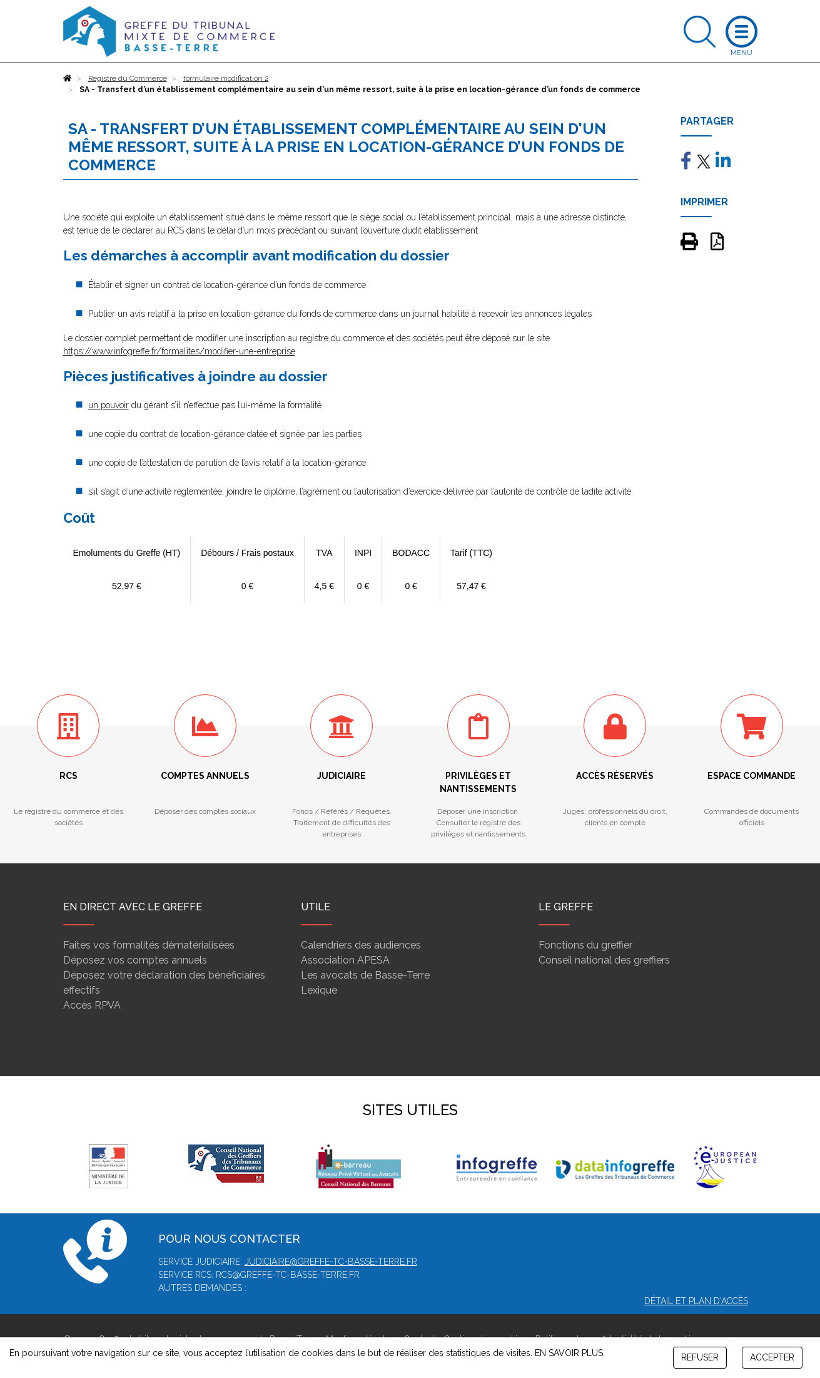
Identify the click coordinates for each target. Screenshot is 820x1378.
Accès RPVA (92, 1005)
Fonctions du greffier (585, 945)
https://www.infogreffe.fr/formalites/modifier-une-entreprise (179, 351)
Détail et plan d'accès (696, 1301)
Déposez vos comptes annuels (135, 960)
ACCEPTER (772, 1357)
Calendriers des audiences (361, 945)
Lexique (319, 990)
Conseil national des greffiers (604, 960)
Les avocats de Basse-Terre (365, 975)
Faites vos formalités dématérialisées (149, 945)
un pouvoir (108, 405)
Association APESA (345, 960)
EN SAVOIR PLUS (569, 1353)
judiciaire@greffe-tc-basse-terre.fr (331, 1262)
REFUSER (700, 1357)
